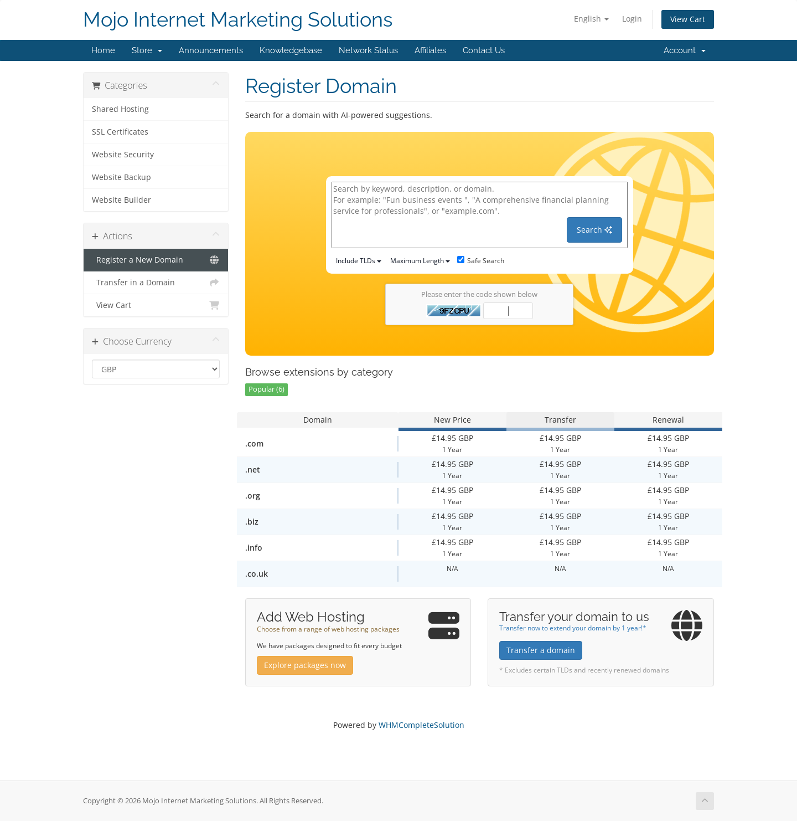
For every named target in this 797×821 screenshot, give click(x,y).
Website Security (123, 155)
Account (685, 50)
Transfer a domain (540, 650)
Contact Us (484, 50)
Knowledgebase (291, 50)
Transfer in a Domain (156, 282)
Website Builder (121, 200)
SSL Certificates (120, 132)
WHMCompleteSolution (421, 725)
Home (103, 50)
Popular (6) (266, 389)
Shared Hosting (120, 109)
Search (594, 229)
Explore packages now (305, 665)
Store (147, 50)
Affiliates (430, 50)
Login (632, 18)
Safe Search (480, 260)
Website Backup (121, 177)
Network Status (368, 50)
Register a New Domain (156, 259)
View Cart (687, 19)
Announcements (211, 50)
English (591, 18)
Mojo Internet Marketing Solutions (237, 20)
